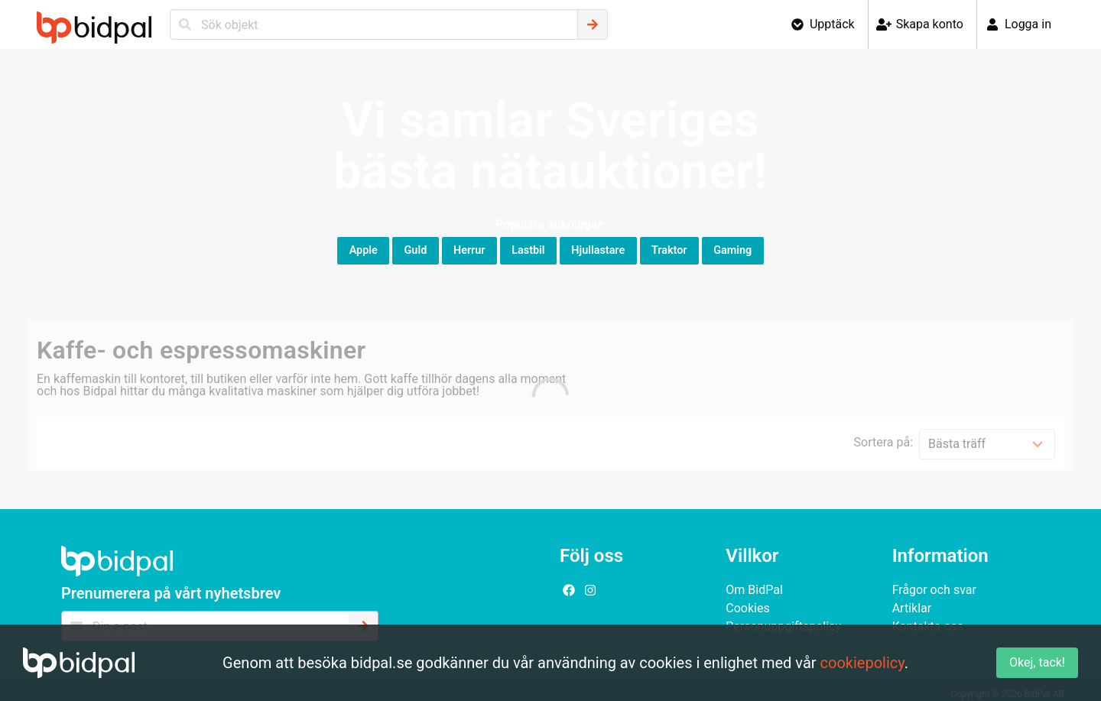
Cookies (747, 608)
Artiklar (912, 608)
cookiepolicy (862, 663)
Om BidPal (754, 590)
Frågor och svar (934, 590)
